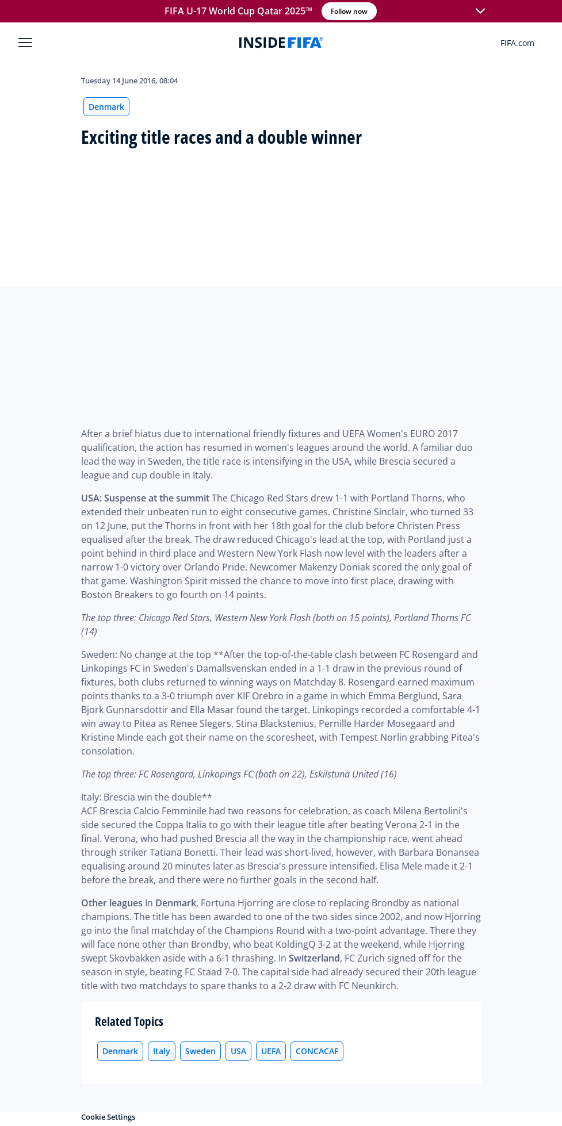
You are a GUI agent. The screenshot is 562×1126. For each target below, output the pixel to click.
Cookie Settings (108, 1117)
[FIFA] (281, 42)
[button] (480, 11)
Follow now (349, 11)
